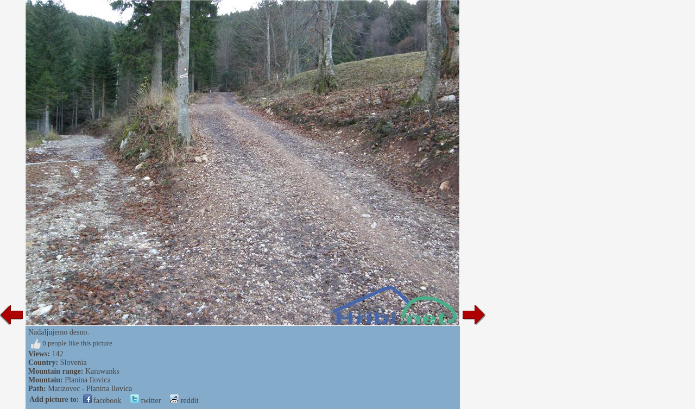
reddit (184, 401)
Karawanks (102, 371)
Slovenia (73, 362)
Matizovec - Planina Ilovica (90, 389)
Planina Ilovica (87, 380)
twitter (145, 401)
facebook (102, 401)
